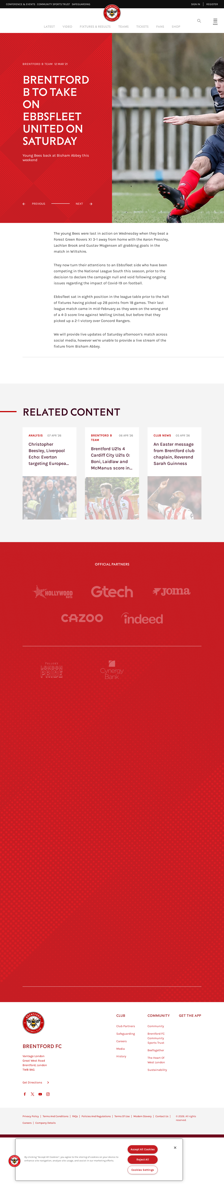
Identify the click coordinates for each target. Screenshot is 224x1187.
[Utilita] (52, 874)
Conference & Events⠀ (21, 4)
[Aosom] (172, 770)
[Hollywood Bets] (52, 592)
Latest (49, 26)
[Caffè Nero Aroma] (112, 1012)
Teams (123, 26)
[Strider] (112, 770)
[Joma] (171, 592)
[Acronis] (172, 804)
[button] (14, 1161)
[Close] (175, 1148)
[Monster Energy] (112, 735)
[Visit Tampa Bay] (112, 839)
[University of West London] (52, 839)
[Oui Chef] (172, 908)
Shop (176, 26)
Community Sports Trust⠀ (54, 4)
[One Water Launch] (172, 874)
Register (212, 4)
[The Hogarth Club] (52, 978)
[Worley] (112, 804)
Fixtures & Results (95, 26)
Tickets (142, 26)
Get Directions (32, 1132)
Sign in (195, 4)
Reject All (142, 1159)
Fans (160, 26)
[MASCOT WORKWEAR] (172, 839)
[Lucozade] (172, 978)
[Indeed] (142, 633)
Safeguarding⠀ (82, 4)
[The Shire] (112, 943)
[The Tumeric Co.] (112, 978)
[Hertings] (172, 735)
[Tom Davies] (172, 943)
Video (67, 26)
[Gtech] (112, 592)
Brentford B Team (38, 64)
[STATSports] (52, 804)
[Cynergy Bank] (112, 700)
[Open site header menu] (215, 20)
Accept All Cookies (143, 1149)
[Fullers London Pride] (52, 700)
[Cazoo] (82, 633)
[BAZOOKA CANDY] (52, 735)
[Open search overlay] (199, 20)
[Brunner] (52, 908)
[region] (99, 1159)
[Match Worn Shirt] (112, 908)
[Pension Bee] (172, 700)
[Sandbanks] (52, 943)
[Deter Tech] (52, 770)
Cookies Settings (142, 1170)
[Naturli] (112, 874)
